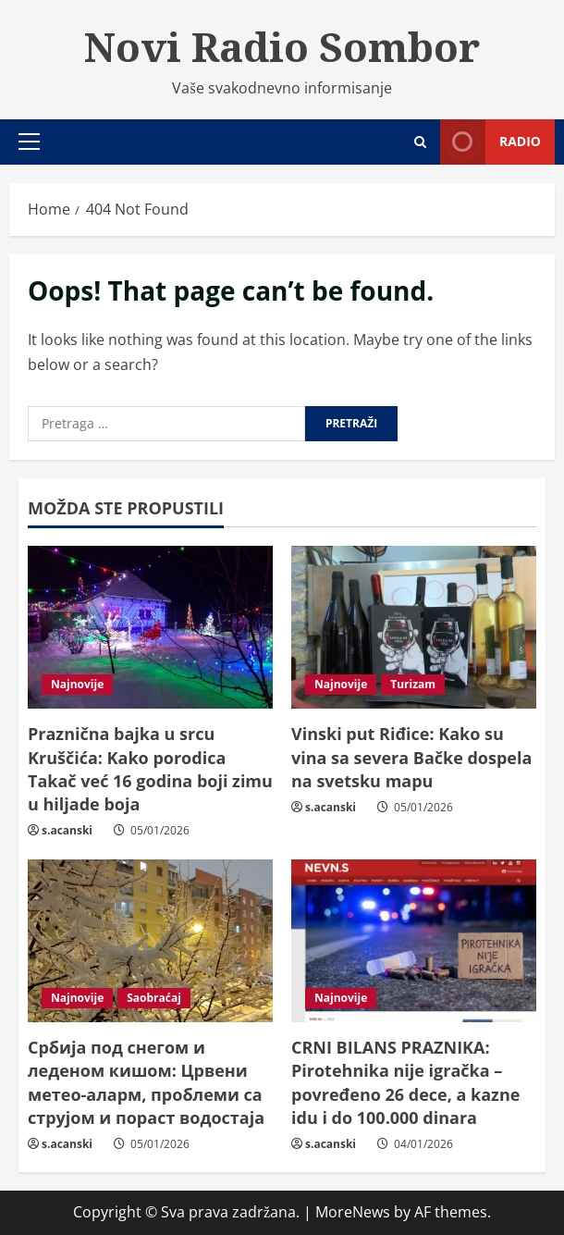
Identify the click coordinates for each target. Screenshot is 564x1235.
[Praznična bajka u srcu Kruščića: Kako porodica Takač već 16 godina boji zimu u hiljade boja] (150, 628)
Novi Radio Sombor (282, 46)
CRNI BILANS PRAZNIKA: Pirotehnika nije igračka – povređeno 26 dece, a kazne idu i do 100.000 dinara (405, 1082)
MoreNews (352, 1212)
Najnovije (77, 684)
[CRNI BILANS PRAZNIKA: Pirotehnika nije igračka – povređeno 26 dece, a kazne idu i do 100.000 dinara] (413, 941)
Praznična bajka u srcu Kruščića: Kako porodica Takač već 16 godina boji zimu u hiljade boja (150, 768)
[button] (29, 141)
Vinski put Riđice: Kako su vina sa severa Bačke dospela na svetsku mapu (411, 756)
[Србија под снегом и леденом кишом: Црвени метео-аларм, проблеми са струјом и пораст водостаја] (150, 941)
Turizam (412, 684)
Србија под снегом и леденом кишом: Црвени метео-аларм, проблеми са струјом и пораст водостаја (146, 1082)
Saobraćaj (154, 998)
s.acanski (67, 830)
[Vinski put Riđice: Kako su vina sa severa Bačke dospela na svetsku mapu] (413, 628)
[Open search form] (420, 142)
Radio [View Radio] (490, 142)
